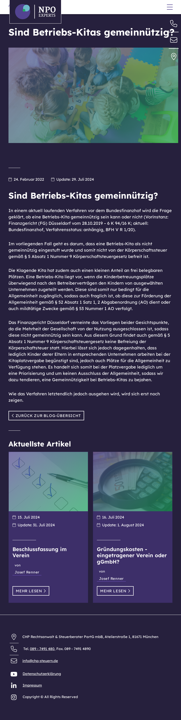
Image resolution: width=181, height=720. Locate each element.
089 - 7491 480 (42, 648)
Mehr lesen (31, 591)
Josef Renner (27, 572)
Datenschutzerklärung (42, 673)
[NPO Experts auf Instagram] (14, 698)
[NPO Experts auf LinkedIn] (14, 686)
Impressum (32, 685)
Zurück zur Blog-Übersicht (46, 415)
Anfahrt (15, 33)
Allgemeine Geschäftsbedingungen (38, 25)
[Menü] (169, 8)
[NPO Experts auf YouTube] (14, 675)
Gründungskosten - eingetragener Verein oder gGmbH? (132, 555)
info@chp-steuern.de (40, 661)
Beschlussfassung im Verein (39, 552)
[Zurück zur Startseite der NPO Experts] (35, 11)
